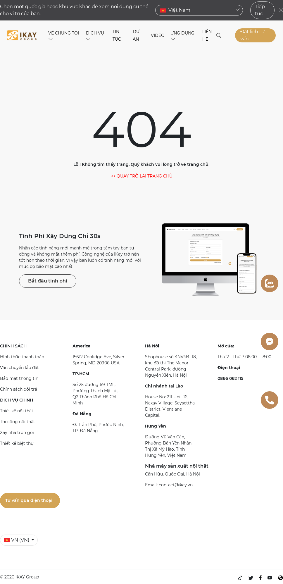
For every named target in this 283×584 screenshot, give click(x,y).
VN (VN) (17, 540)
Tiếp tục (260, 10)
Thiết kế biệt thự (17, 443)
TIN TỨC (117, 35)
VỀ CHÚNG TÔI (63, 36)
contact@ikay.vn (176, 484)
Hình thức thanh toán (22, 356)
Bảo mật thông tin (19, 378)
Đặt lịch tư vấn (252, 35)
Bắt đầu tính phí (47, 281)
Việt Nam (200, 10)
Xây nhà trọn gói (17, 432)
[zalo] (269, 283)
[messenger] (269, 341)
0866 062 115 (230, 378)
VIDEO (158, 35)
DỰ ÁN (136, 35)
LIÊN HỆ (207, 35)
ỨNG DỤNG (182, 36)
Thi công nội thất (17, 421)
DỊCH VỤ (95, 36)
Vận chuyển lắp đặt (19, 367)
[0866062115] (269, 400)
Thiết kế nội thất (16, 411)
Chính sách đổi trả (18, 389)
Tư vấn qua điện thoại (28, 500)
